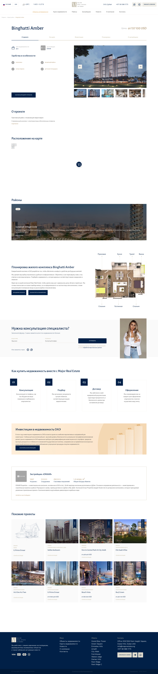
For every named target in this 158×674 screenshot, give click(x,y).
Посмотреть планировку (38, 292)
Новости (98, 12)
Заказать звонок (149, 4)
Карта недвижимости (60, 12)
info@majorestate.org (126, 646)
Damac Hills (96, 659)
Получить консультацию (28, 448)
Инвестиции (79, 37)
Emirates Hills (97, 646)
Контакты (122, 12)
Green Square (96, 644)
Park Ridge (95, 662)
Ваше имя (14, 338)
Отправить (92, 340)
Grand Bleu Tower (98, 641)
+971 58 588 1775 (122, 4)
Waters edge (96, 657)
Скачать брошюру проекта (23, 95)
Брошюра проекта (19, 292)
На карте (52, 37)
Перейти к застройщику (23, 495)
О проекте (25, 37)
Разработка (134, 671)
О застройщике (133, 37)
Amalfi (94, 649)
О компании (110, 12)
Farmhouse (95, 654)
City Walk (95, 651)
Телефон (48, 338)
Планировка (106, 37)
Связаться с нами (124, 655)
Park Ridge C (96, 664)
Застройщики (86, 12)
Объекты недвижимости (40, 12)
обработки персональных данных (92, 347)
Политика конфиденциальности (82, 671)
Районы (74, 12)
